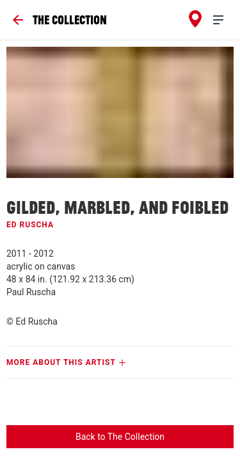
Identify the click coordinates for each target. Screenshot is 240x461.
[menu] (223, 20)
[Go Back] (60, 19)
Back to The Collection (120, 437)
